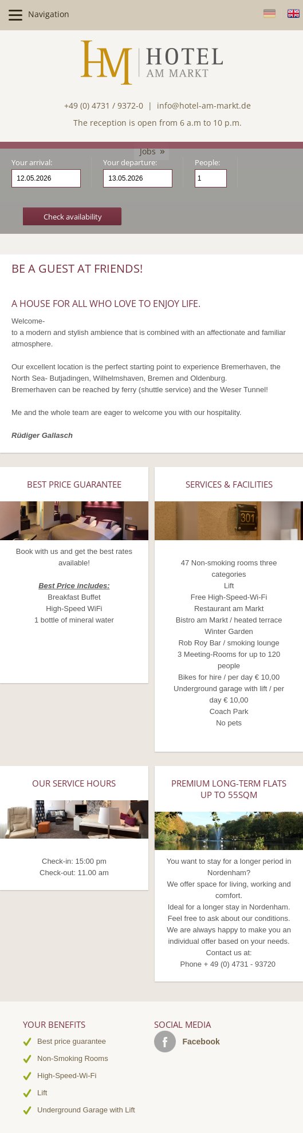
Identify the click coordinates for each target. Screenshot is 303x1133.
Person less (217, 182)
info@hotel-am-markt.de (204, 105)
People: (207, 162)
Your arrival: (31, 162)
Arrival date (72, 179)
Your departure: (130, 162)
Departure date (164, 179)
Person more (217, 174)
